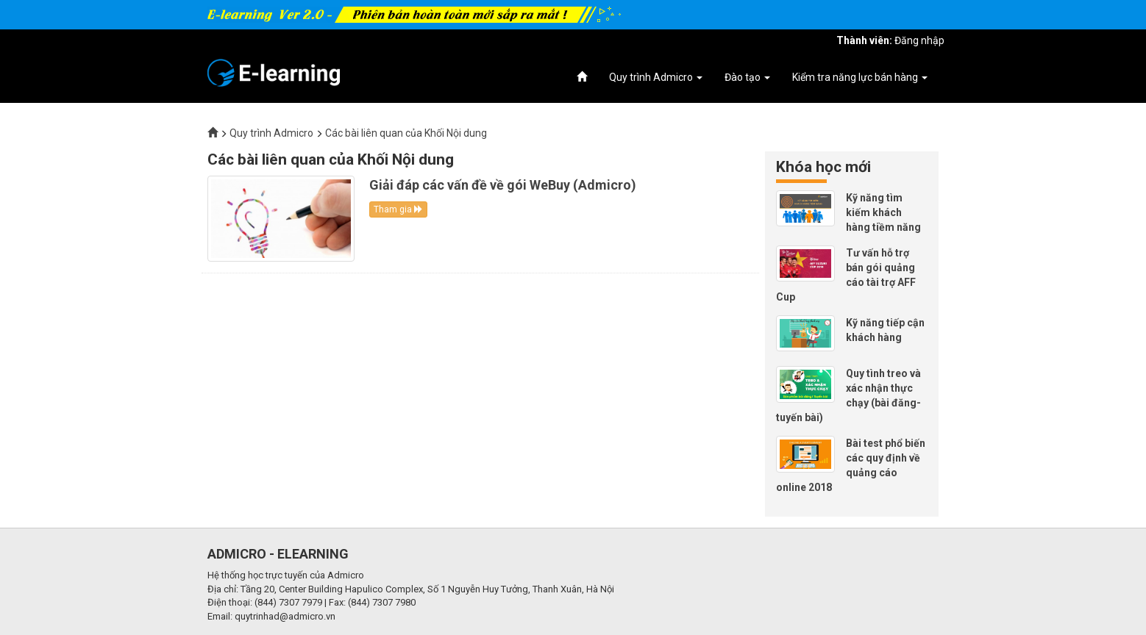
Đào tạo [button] (747, 77)
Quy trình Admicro (271, 133)
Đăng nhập (919, 40)
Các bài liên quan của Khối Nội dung (406, 133)
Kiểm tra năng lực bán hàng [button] (860, 77)
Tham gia (398, 209)
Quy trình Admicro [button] (655, 77)
